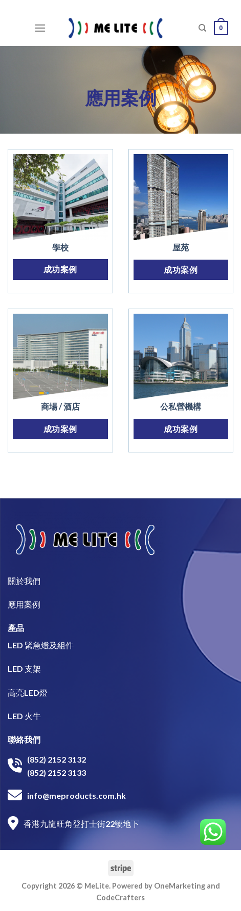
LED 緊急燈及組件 (41, 645)
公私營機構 (180, 406)
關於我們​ (24, 581)
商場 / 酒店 (60, 406)
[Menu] (40, 27)
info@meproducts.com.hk (76, 795)
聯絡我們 (24, 739)
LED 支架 (24, 668)
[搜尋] (202, 28)
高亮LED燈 (28, 692)
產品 (16, 627)
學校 (60, 247)
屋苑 (180, 247)
